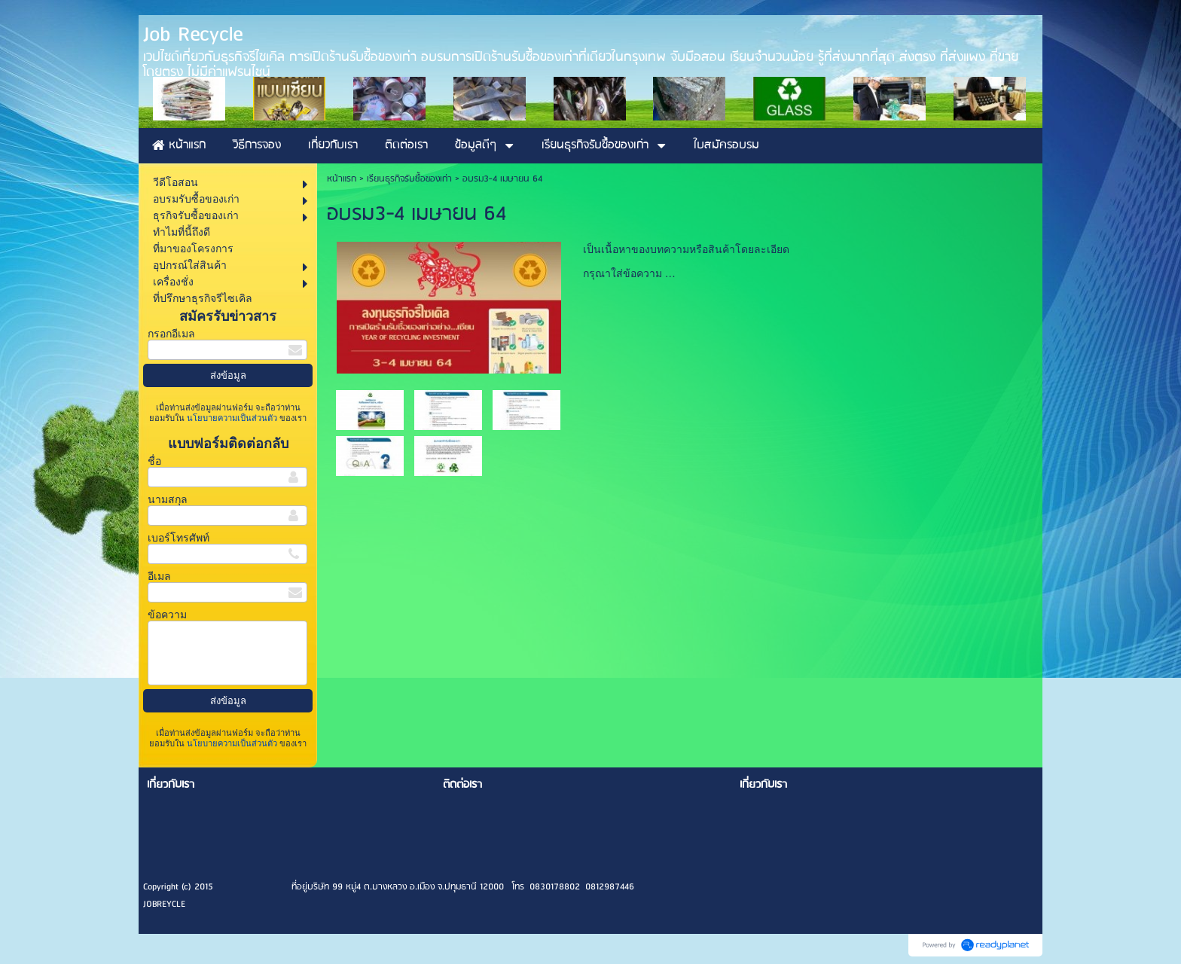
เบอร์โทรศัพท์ (178, 538)
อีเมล (159, 576)
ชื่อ (154, 461)
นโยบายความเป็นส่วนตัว (232, 418)
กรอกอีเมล (171, 334)
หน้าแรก (341, 179)
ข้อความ (167, 615)
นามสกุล (168, 499)
